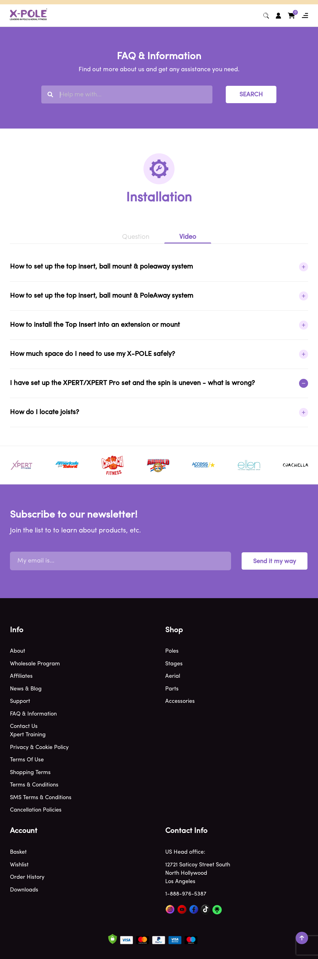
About (17, 651)
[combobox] (127, 94)
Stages (174, 664)
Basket (18, 852)
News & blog (26, 689)
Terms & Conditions (34, 785)
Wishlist (19, 865)
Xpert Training (28, 735)
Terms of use (27, 760)
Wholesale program (35, 664)
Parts (172, 689)
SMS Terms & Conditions (40, 798)
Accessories (180, 701)
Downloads (24, 890)
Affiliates (21, 676)
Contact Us (24, 726)
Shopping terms (30, 773)
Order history (27, 877)
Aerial (172, 676)
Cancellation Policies (35, 810)
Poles (172, 651)
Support (20, 701)
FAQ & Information (33, 714)
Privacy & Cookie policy (39, 748)
